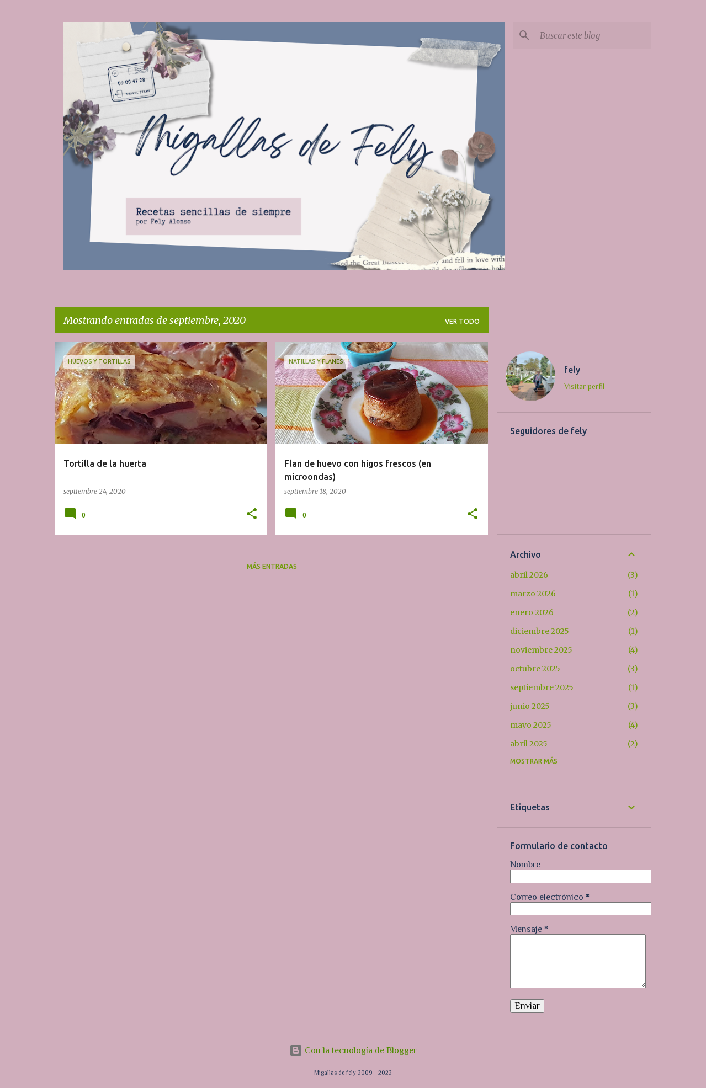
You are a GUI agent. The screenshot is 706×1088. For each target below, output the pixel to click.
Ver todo (462, 321)
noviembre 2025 (541, 650)
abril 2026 (529, 575)
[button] (251, 514)
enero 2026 (532, 612)
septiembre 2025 (542, 687)
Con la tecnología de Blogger (353, 1050)
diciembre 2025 (539, 631)
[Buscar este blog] (593, 35)
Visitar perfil (584, 386)
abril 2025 (529, 744)
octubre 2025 (535, 669)
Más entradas (272, 566)
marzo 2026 (533, 594)
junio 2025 (530, 706)
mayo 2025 (530, 725)
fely (572, 370)
